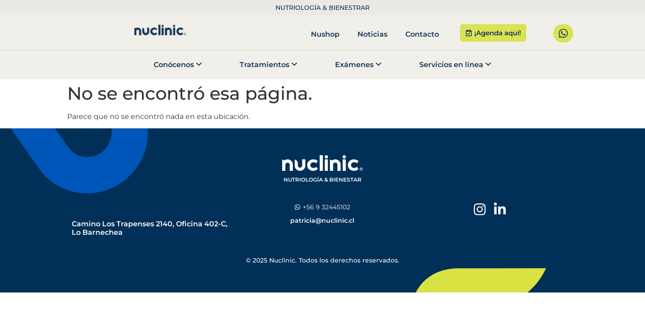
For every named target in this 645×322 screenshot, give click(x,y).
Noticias (372, 34)
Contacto (422, 34)
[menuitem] (177, 65)
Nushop (325, 34)
